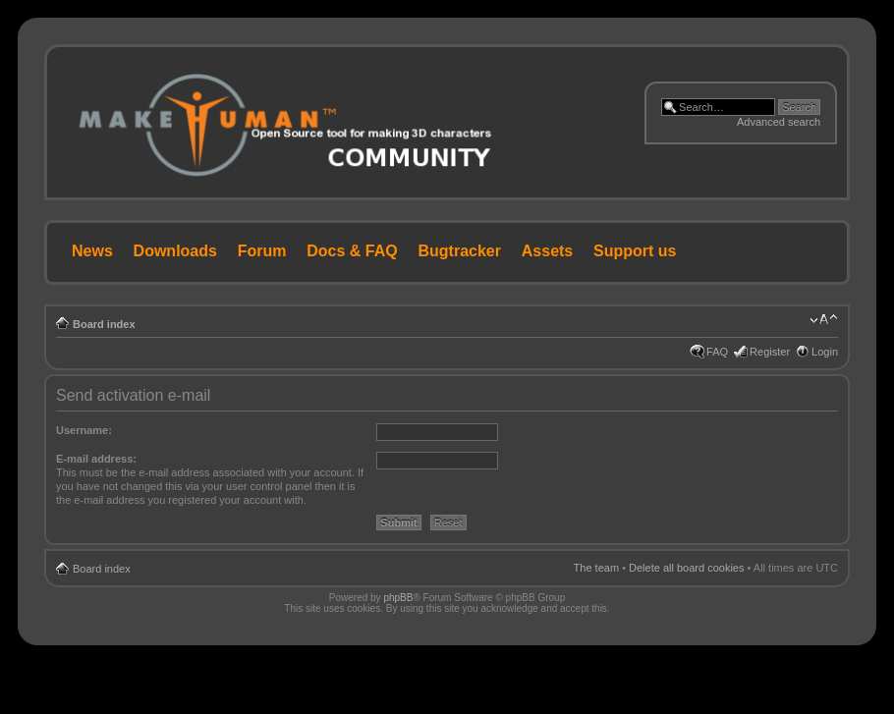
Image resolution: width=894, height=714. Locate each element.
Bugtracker (460, 251)
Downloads (175, 251)
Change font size (824, 320)
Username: (84, 430)
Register (770, 351)
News (92, 251)
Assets (547, 251)
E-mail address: (96, 459)
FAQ (717, 351)
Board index (104, 324)
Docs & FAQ (352, 251)
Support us (634, 251)
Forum (262, 251)
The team (596, 568)
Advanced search (778, 122)
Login (824, 351)
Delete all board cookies (686, 568)
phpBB (398, 597)
